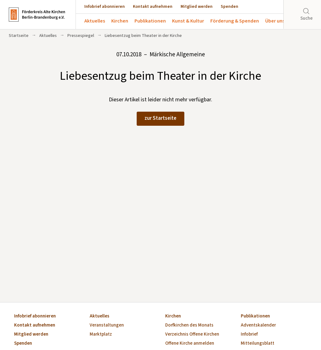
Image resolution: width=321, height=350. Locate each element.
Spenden (229, 6)
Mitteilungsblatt (257, 344)
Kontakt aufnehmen (152, 6)
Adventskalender (258, 325)
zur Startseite (160, 118)
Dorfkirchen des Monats (189, 325)
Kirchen (119, 21)
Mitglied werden (197, 6)
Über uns (275, 21)
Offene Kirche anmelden (189, 344)
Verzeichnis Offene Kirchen (192, 334)
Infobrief (249, 334)
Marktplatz (101, 334)
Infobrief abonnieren (104, 6)
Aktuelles (94, 21)
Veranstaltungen (107, 325)
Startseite (19, 36)
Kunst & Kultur (188, 21)
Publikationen (150, 21)
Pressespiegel (80, 36)
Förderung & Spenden (234, 21)
